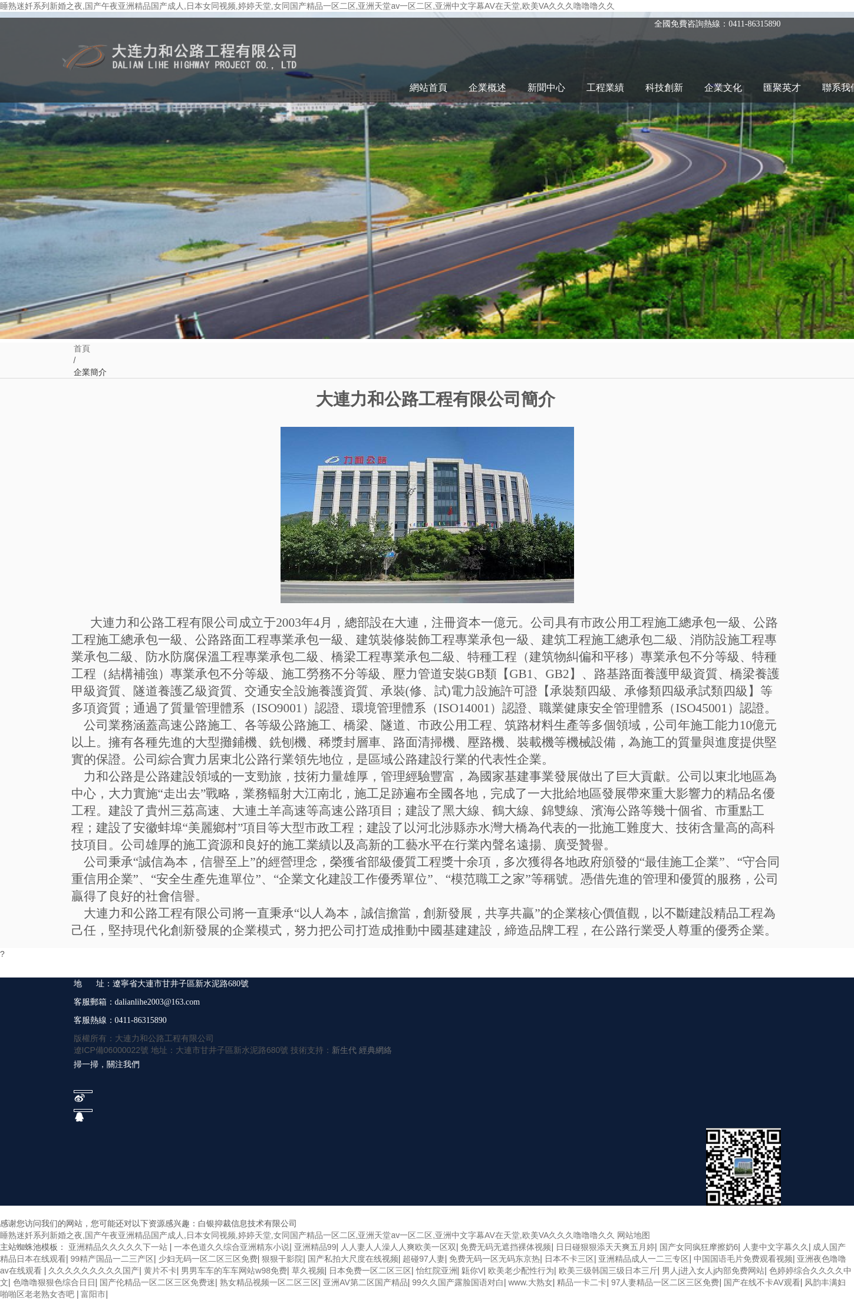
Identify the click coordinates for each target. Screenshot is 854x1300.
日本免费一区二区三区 (370, 1270)
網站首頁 (428, 88)
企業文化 (723, 88)
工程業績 (605, 88)
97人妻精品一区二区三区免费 (665, 1282)
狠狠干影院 (282, 1258)
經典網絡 (375, 1050)
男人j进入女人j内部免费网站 (713, 1270)
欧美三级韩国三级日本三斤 (608, 1270)
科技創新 (664, 88)
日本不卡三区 (569, 1258)
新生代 (344, 1050)
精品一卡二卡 (581, 1282)
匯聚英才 (782, 88)
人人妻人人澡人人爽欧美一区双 (398, 1247)
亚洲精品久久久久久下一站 (119, 1247)
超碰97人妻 (424, 1258)
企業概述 (487, 88)
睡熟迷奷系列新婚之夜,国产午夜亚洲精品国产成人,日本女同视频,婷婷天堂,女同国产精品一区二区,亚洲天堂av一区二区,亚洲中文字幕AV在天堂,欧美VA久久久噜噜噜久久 (307, 6)
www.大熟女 (530, 1282)
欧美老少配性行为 (521, 1270)
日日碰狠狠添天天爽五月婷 (605, 1247)
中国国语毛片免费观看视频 (743, 1258)
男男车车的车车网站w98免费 (234, 1270)
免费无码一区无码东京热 (494, 1258)
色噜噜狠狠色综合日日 (54, 1282)
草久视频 (308, 1270)
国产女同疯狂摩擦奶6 (699, 1247)
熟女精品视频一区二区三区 (269, 1282)
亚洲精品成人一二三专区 (643, 1258)
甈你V (472, 1270)
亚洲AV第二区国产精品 (365, 1282)
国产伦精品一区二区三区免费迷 (157, 1282)
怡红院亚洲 (436, 1270)
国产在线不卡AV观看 (762, 1282)
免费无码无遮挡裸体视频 (505, 1247)
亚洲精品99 (315, 1247)
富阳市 (93, 1294)
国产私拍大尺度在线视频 (353, 1258)
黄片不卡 (160, 1270)
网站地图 (633, 1235)
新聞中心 (546, 88)
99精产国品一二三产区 (112, 1258)
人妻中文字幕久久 (776, 1247)
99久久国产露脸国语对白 (458, 1282)
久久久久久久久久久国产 (93, 1270)
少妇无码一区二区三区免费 (208, 1258)
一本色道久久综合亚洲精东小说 (231, 1247)
